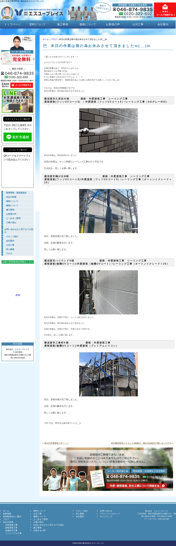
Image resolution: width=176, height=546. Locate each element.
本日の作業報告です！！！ (56, 443)
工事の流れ (38, 522)
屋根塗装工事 (10, 527)
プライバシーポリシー (110, 513)
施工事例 (62, 24)
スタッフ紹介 (82, 511)
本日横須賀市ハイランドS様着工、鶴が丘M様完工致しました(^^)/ (141, 443)
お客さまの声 (39, 530)
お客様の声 (113, 24)
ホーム (46, 39)
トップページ (12, 24)
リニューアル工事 (12, 533)
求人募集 (80, 513)
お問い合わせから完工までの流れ (48, 525)
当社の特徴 (8, 522)
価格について (87, 24)
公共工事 (138, 24)
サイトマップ (106, 516)
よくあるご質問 (40, 519)
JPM (17, 293)
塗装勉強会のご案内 (12, 516)
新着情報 (7, 513)
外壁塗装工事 (10, 525)
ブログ (54, 39)
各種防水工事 (10, 530)
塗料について (37, 24)
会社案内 (163, 24)
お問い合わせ (106, 511)
